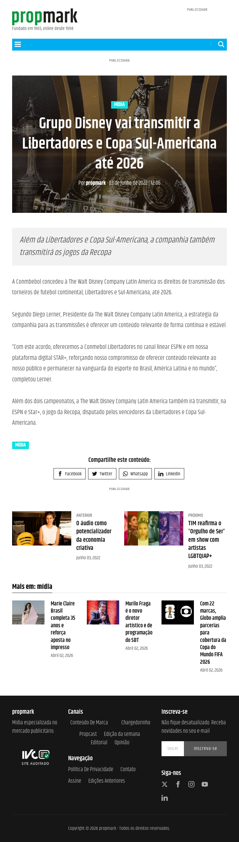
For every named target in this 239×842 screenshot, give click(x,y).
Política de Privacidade (90, 770)
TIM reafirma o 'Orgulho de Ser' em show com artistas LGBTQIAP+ (206, 540)
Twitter (102, 474)
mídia (119, 105)
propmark (92, 183)
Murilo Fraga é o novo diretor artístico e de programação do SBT (138, 622)
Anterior (84, 515)
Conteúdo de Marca (89, 723)
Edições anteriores (106, 781)
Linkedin (169, 474)
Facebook (70, 474)
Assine (74, 781)
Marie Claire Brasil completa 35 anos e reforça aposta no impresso (63, 626)
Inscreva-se (205, 748)
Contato (128, 770)
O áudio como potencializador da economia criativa (93, 536)
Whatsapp (135, 474)
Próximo (195, 515)
